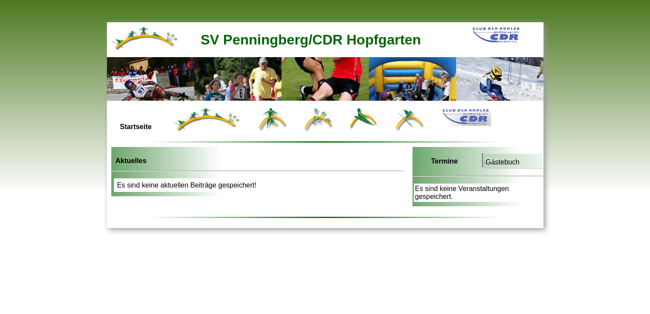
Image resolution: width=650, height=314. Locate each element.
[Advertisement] (266, 226)
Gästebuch (502, 162)
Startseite (136, 126)
